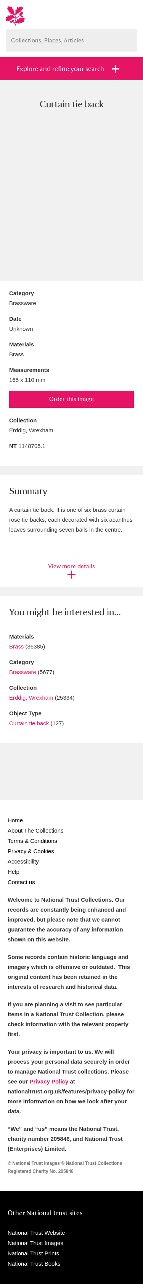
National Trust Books (34, 1263)
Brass (16, 646)
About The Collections (35, 830)
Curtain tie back (29, 723)
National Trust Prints (33, 1253)
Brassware (22, 672)
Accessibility (23, 861)
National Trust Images (35, 1243)
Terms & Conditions (32, 841)
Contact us (21, 882)
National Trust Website (36, 1232)
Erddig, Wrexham (31, 697)
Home (15, 820)
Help (13, 871)
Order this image (71, 399)
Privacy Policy (49, 1081)
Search (127, 37)
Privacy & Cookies (31, 851)
